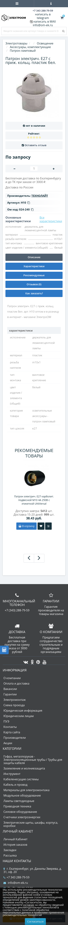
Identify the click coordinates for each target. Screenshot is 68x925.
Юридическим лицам (18, 716)
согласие (28, 905)
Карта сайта (11, 732)
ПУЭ (6, 721)
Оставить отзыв (35, 145)
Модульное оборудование (22, 795)
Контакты (10, 727)
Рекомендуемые (34, 275)
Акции (7, 743)
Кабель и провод (15, 785)
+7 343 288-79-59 (16, 877)
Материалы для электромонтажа (26, 790)
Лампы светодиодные (18, 801)
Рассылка (10, 855)
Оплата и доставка (16, 683)
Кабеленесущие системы (21, 779)
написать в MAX (44, 21)
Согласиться (35, 921)
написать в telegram (43, 16)
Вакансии (10, 689)
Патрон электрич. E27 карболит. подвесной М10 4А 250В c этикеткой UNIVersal (34, 500)
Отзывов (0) (34, 284)
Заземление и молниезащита (24, 768)
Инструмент (11, 774)
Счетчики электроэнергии (21, 817)
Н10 (25, 202)
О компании (12, 678)
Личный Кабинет (15, 839)
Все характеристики (51, 219)
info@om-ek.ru (43, 25)
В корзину (26, 526)
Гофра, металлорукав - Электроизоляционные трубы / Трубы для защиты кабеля (32, 759)
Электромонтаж (14, 700)
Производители (14, 738)
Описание (34, 257)
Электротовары (16, 43)
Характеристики (34, 266)
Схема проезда (14, 705)
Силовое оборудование (20, 812)
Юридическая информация (22, 711)
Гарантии (10, 694)
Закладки (9, 850)
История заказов (15, 845)
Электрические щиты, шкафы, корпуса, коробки (30, 824)
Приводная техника (17, 806)
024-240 (26, 209)
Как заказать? (34, 293)
